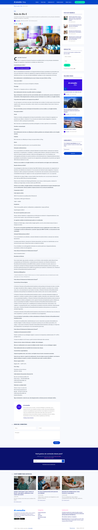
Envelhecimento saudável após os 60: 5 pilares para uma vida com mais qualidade (75, 37)
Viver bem (43, 1)
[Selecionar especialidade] (73, 148)
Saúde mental (60, 1)
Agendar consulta (80, 1)
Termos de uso (72, 527)
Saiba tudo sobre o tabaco (70, 128)
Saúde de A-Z (51, 1)
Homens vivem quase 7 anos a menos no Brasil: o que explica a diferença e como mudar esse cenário (24, 493)
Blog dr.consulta (17, 5)
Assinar (67, 64)
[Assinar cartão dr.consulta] (22, 67)
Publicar (57, 442)
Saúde (39, 513)
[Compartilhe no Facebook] (14, 23)
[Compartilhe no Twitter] (16, 23)
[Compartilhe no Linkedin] (22, 23)
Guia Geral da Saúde (42, 516)
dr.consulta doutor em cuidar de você (72, 91)
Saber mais (68, 1)
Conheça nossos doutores (28, 417)
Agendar (73, 152)
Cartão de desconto (42, 512)
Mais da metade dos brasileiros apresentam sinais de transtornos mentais (72, 110)
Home (37, 1)
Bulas (21, 5)
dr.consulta (18, 20)
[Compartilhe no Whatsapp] (18, 23)
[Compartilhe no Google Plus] (20, 23)
